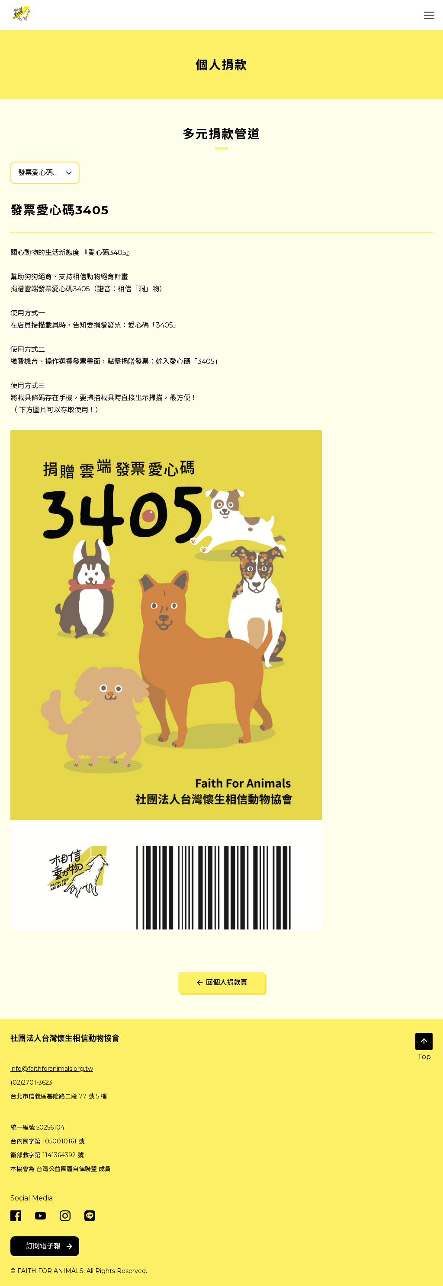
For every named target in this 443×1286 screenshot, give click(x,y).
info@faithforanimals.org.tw (51, 1069)
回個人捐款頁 (221, 982)
